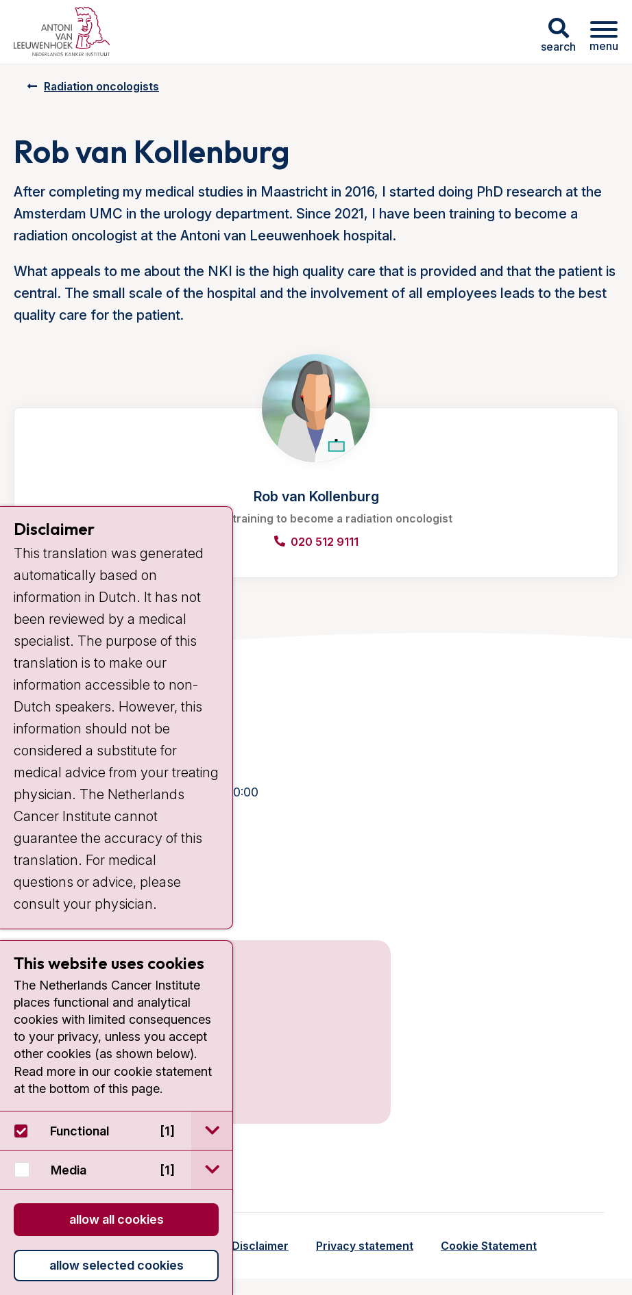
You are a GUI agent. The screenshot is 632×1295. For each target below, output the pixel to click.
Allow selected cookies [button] (116, 1265)
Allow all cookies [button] (116, 1219)
